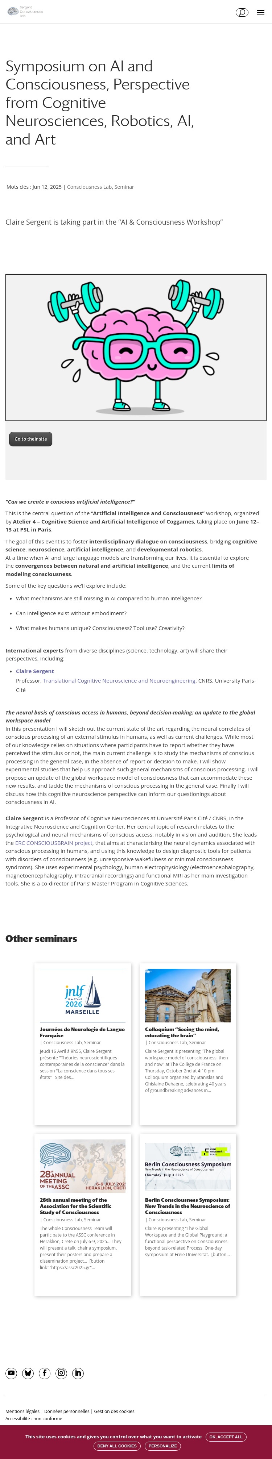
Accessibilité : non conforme (33, 1419)
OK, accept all (226, 1437)
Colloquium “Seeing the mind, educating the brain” (182, 1032)
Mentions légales (22, 1411)
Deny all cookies (117, 1446)
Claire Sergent (35, 671)
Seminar (124, 186)
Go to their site (31, 439)
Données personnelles (67, 1411)
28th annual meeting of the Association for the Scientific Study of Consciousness (75, 1206)
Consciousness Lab (89, 186)
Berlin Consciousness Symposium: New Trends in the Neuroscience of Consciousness (187, 1206)
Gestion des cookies (114, 1411)
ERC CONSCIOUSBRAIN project (53, 842)
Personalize (163, 1446)
